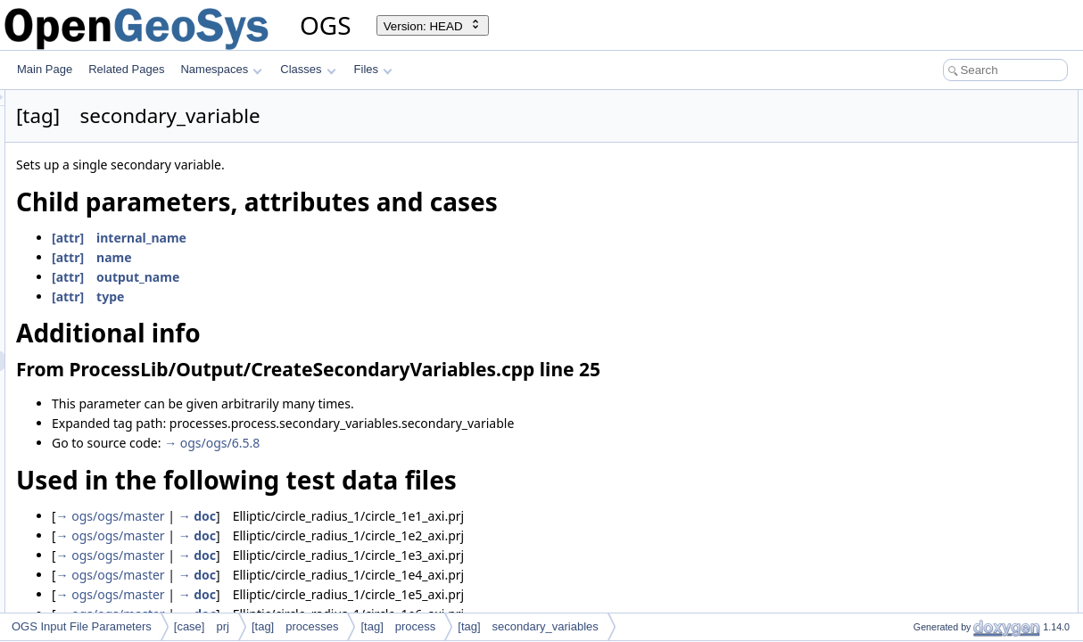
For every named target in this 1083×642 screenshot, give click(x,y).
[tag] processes (295, 626)
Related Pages (126, 69)
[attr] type (311, 296)
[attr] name (315, 257)
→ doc (420, 515)
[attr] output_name (338, 276)
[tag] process (397, 626)
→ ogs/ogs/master (333, 515)
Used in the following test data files (968, 158)
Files (373, 69)
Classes (307, 69)
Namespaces (220, 69)
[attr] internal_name (342, 237)
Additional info (919, 119)
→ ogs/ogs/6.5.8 (435, 442)
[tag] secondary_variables (528, 626)
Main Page (44, 69)
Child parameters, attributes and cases (977, 100)
